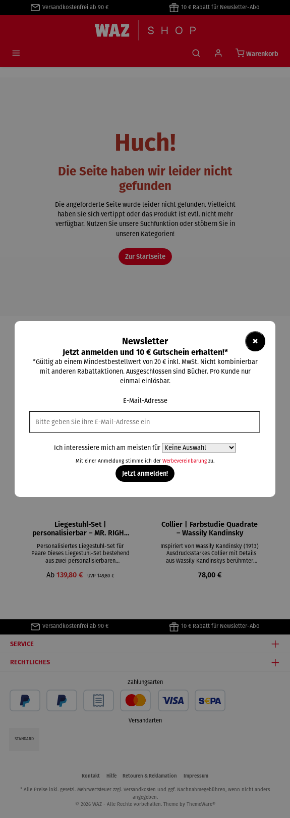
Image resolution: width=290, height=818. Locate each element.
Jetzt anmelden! (145, 473)
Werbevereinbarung (184, 461)
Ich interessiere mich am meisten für (107, 447)
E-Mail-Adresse (145, 400)
